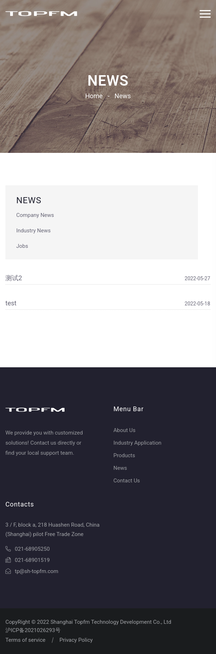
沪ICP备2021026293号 (33, 630)
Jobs (22, 246)
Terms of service (25, 640)
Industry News (33, 230)
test (11, 303)
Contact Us (127, 480)
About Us (125, 430)
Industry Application (138, 443)
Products (124, 455)
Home (93, 96)
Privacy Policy (76, 640)
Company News (35, 215)
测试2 (13, 278)
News (120, 468)
